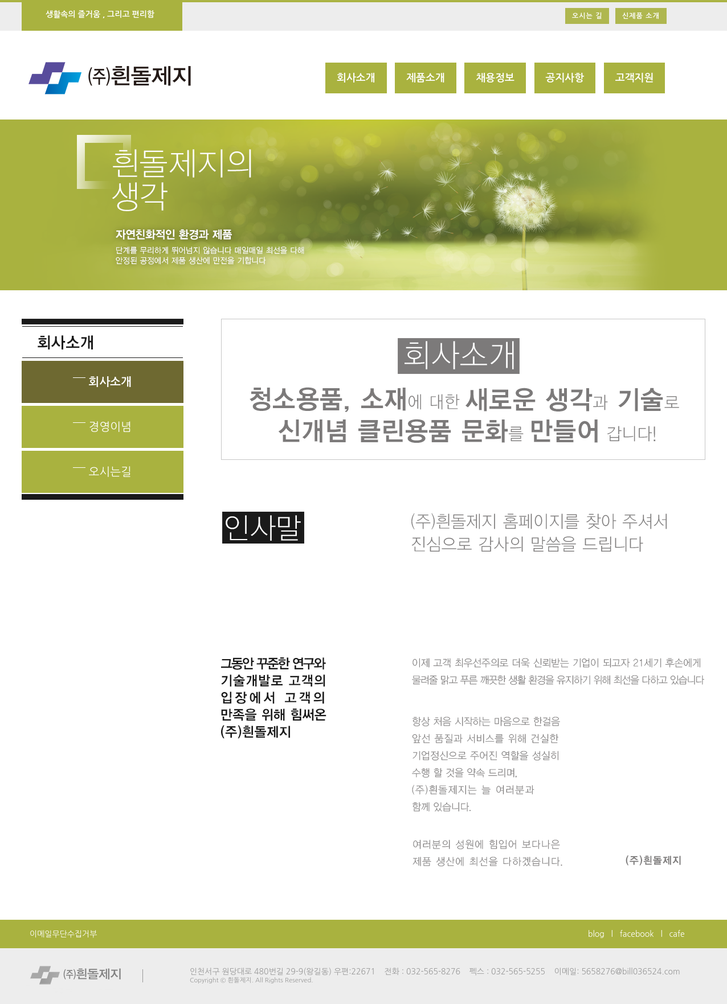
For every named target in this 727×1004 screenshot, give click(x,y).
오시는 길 (587, 16)
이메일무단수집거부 (63, 934)
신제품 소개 (641, 16)
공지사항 (565, 78)
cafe (677, 934)
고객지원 (634, 78)
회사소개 (356, 78)
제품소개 (425, 78)
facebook (637, 934)
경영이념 (102, 423)
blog (596, 934)
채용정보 (495, 78)
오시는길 (102, 468)
